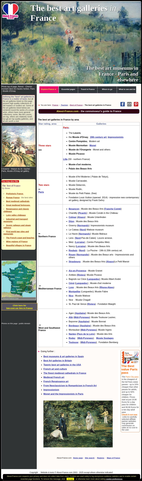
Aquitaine (80, 313)
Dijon (71, 221)
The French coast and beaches (20, 238)
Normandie (83, 254)
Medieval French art (53, 377)
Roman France (13, 197)
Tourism (64, 105)
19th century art (98, 137)
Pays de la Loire (85, 334)
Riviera (81, 275)
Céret (71, 283)
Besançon (74, 209)
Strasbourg (74, 261)
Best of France (76, 105)
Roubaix (73, 250)
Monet (92, 145)
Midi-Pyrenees (81, 317)
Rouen (72, 254)
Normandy (83, 225)
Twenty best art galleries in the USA (62, 365)
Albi (71, 317)
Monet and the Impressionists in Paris (63, 394)
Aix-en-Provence (77, 271)
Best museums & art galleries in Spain (63, 356)
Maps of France (113, 458)
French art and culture (55, 369)
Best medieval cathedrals (17, 201)
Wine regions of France (17, 241)
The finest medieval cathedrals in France (64, 373)
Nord (82, 229)
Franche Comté (113, 209)
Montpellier (74, 291)
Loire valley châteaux (16, 215)
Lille (65, 159)
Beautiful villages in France (18, 245)
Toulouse (73, 342)
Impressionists (115, 137)
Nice (71, 296)
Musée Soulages (105, 338)
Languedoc (93, 279)
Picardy (82, 213)
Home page (78, 458)
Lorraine (79, 242)
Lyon (71, 287)
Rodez (72, 338)
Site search (89, 458)
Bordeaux (74, 326)
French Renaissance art (56, 381)
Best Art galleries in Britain (57, 360)
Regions (100, 458)
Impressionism (51, 390)
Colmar (72, 217)
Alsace (81, 217)
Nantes (72, 334)
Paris (41, 192)
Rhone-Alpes (107, 287)
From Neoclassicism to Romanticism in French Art (70, 385)
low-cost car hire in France (19, 308)
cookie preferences (114, 479)
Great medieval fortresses (18, 205)
